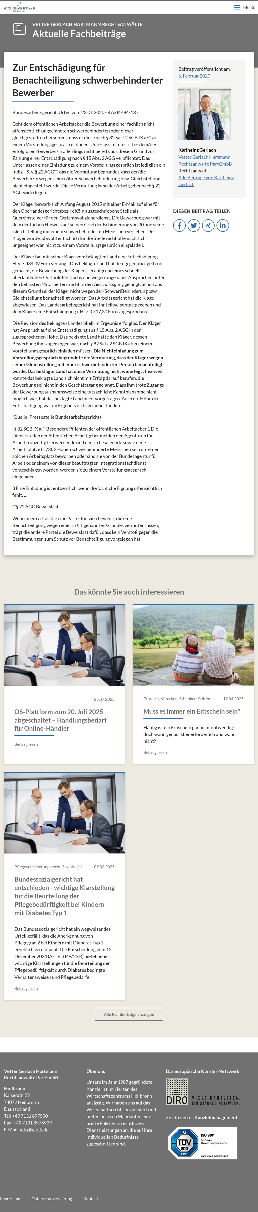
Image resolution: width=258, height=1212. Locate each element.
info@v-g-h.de (34, 1129)
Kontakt (90, 1198)
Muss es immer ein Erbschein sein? (191, 711)
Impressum (10, 1198)
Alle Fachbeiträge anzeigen (129, 1014)
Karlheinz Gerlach (197, 150)
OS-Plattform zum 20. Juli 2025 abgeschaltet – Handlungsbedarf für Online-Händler (60, 720)
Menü (244, 7)
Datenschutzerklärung (52, 1198)
